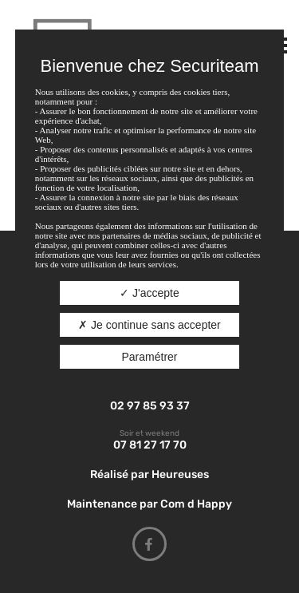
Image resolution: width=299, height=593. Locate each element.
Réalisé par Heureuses (149, 474)
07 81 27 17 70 (150, 445)
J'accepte (149, 293)
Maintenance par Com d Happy (149, 504)
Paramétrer (149, 356)
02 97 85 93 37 (150, 406)
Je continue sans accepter (149, 324)
